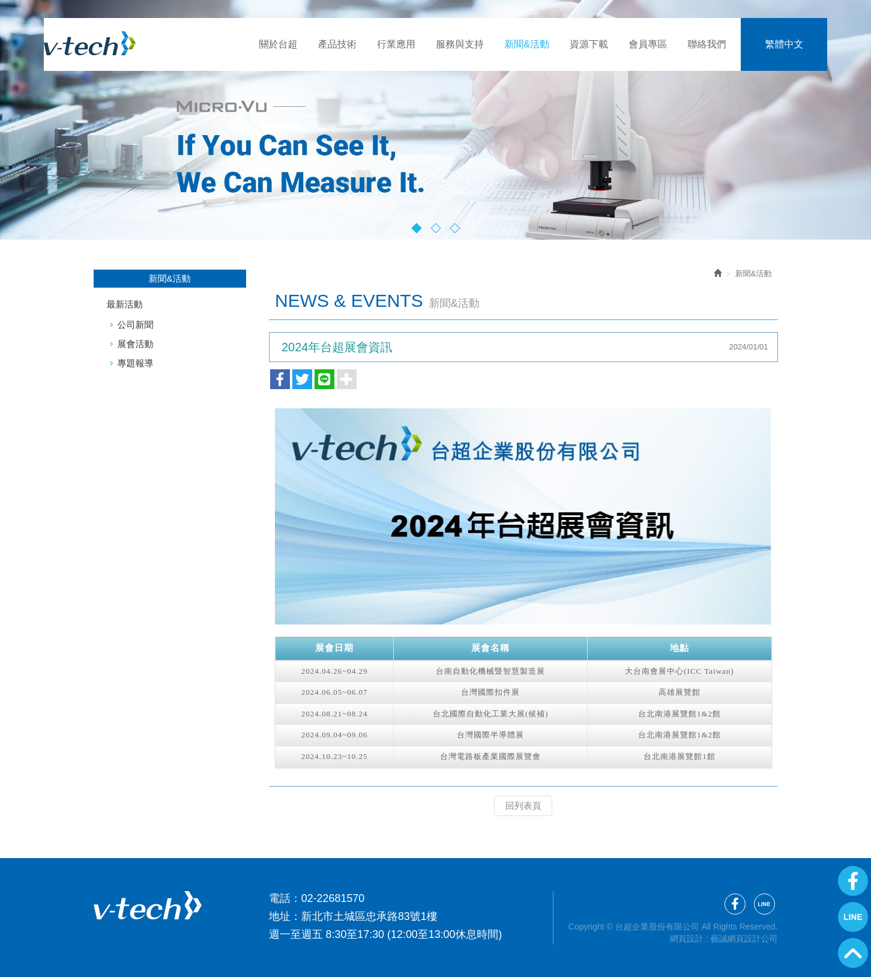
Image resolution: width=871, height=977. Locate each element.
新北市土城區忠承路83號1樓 (369, 916)
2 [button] (435, 228)
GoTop (853, 953)
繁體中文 (784, 44)
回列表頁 (523, 805)
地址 (280, 916)
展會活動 (136, 344)
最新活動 (125, 304)
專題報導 (136, 363)
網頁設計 (687, 938)
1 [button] (416, 228)
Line (853, 917)
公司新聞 (136, 324)
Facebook (853, 881)
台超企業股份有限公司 (121, 43)
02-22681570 (333, 898)
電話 (280, 898)
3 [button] (455, 228)
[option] (435, 120)
